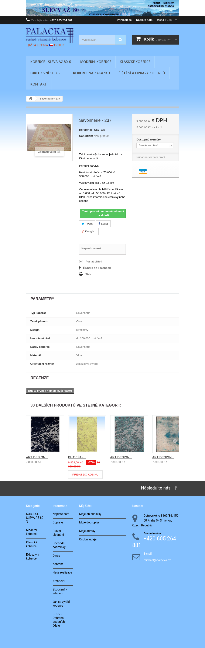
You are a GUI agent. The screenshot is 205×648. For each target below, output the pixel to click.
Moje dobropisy (89, 522)
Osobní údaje (87, 539)
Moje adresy (87, 531)
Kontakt (38, 84)
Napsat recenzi (91, 248)
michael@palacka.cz (157, 560)
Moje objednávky (90, 514)
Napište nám (144, 19)
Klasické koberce (135, 61)
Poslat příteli (93, 261)
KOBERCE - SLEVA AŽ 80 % (51, 61)
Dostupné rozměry (148, 139)
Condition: (86, 135)
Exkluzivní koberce (47, 73)
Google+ (89, 231)
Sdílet (103, 223)
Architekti (59, 581)
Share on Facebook (97, 267)
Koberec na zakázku (91, 73)
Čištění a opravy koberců (142, 73)
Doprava (58, 522)
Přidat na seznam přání (150, 157)
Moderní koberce (95, 61)
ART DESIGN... (37, 457)
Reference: (86, 129)
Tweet (87, 223)
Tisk (88, 274)
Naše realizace (62, 572)
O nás (56, 555)
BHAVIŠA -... (77, 457)
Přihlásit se (124, 19)
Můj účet (85, 506)
